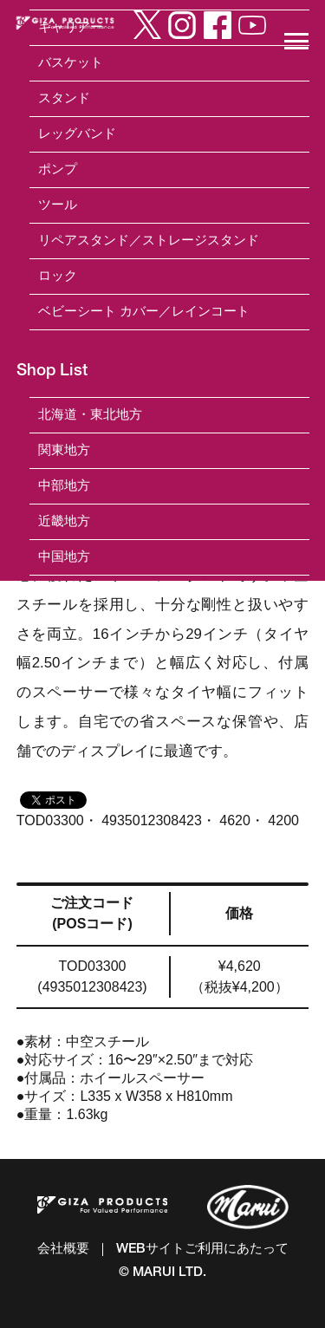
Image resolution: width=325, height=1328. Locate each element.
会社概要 (63, 1249)
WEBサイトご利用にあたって (202, 1249)
